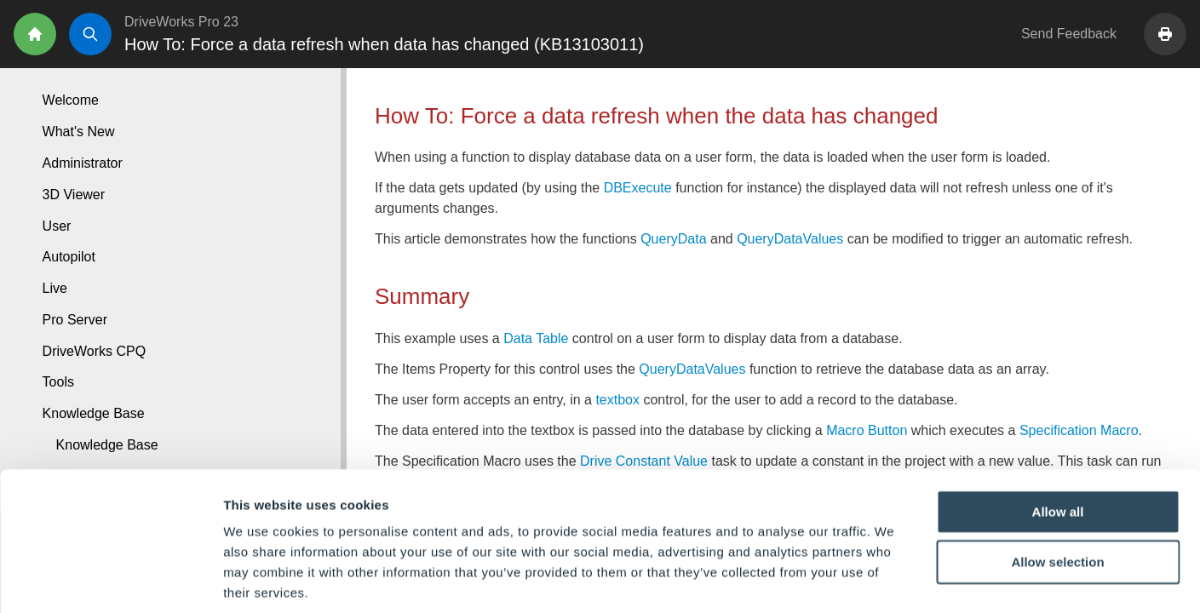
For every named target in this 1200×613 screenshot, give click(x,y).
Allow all (1058, 429)
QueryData (673, 239)
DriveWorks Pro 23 (181, 21)
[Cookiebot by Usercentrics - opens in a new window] (110, 580)
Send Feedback (1069, 33)
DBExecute (638, 187)
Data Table (535, 338)
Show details (893, 579)
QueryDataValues (790, 239)
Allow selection (1057, 480)
